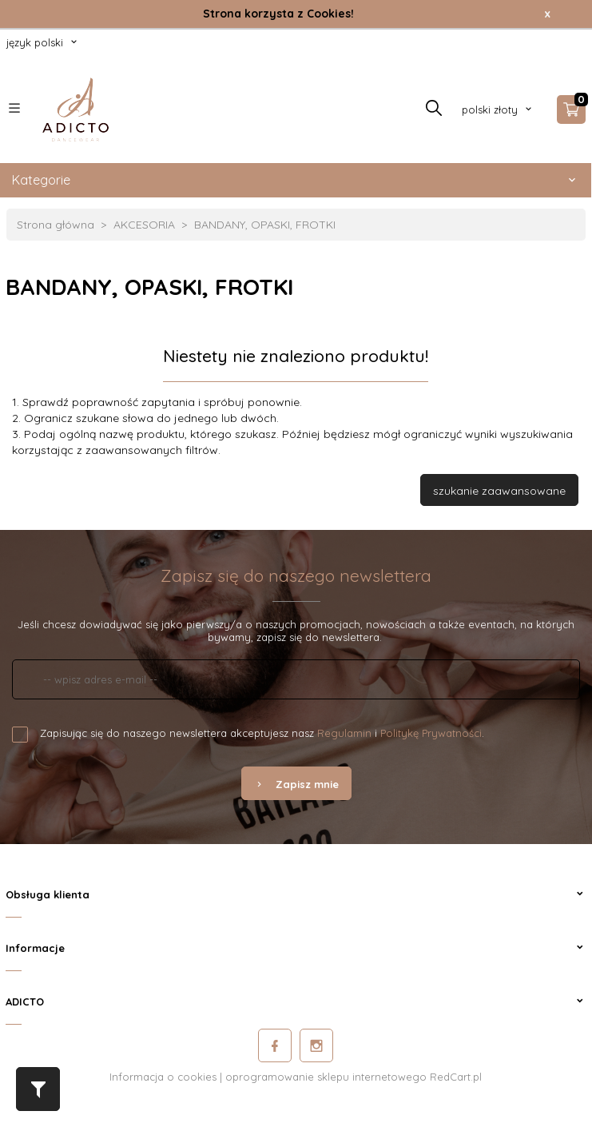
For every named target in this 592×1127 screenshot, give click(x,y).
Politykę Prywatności (431, 733)
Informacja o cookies (163, 1076)
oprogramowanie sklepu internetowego (326, 1076)
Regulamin (344, 733)
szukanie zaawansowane (499, 491)
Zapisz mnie (296, 784)
